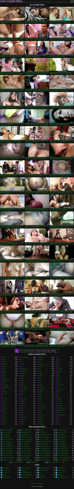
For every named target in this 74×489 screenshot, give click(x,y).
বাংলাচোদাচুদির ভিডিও (44, 457)
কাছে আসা (41, 389)
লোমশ (59, 378)
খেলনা (22, 376)
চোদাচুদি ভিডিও (61, 468)
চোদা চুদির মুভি (42, 432)
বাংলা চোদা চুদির (61, 439)
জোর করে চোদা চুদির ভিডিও (45, 437)
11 (49, 351)
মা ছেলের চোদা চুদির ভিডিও (54, 462)
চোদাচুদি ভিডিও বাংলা (44, 434)
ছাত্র (58, 394)
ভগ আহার (41, 405)
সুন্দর (22, 366)
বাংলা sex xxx (6, 470)
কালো (40, 385)
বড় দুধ (59, 364)
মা (3, 396)
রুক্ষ (58, 422)
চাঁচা (58, 362)
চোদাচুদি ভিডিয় (61, 434)
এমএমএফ (23, 394)
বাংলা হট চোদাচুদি (25, 457)
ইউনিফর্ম (41, 424)
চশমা (40, 394)
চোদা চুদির (41, 430)
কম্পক (4, 401)
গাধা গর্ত (5, 403)
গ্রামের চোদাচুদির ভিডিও (26, 430)
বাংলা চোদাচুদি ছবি (62, 444)
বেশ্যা (40, 378)
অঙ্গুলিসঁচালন (6, 380)
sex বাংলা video (61, 470)
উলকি (4, 389)
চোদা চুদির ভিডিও (7, 432)
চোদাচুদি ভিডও (6, 434)
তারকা (40, 396)
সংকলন (41, 373)
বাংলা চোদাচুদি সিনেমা (63, 448)
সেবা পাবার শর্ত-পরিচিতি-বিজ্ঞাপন (37, 483)
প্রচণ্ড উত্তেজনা (61, 415)
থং (21, 396)
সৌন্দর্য (59, 373)
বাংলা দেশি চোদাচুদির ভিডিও (45, 453)
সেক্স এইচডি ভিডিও (43, 470)
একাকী (22, 382)
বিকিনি (4, 410)
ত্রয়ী (40, 371)
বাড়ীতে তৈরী (61, 385)
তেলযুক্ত (60, 399)
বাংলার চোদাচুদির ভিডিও (17, 462)
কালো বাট (41, 415)
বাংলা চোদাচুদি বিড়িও (44, 446)
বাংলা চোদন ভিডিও (43, 439)
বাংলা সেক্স (5, 472)
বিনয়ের (4, 376)
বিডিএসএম (60, 405)
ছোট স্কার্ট (5, 412)
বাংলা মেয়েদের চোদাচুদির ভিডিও (9, 457)
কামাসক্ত (41, 366)
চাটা (58, 419)
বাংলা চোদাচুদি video (7, 444)
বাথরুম (4, 417)
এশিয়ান (4, 371)
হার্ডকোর (41, 357)
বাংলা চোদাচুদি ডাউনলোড (9, 446)
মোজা (22, 410)
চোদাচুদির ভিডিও (6, 477)
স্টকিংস (4, 373)
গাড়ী (22, 424)
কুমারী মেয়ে (42, 364)
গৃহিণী (40, 399)
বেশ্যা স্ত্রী (4, 394)
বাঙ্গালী (40, 417)
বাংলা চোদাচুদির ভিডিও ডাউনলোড (45, 450)
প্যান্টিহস (59, 424)
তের (22, 362)
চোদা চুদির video (61, 430)
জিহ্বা (22, 422)
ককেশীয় (41, 392)
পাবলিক (4, 419)
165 (53, 351)
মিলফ (4, 369)
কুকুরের (59, 359)
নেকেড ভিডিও (42, 477)
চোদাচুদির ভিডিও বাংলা (26, 437)
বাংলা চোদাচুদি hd (62, 441)
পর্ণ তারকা (41, 387)
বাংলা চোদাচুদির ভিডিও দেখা (64, 450)
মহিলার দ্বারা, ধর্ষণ (62, 408)
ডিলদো (22, 392)
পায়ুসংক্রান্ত (60, 371)
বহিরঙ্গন (4, 382)
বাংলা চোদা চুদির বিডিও (26, 441)
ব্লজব (4, 357)
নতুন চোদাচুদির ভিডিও (8, 439)
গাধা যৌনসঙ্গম (24, 387)
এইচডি (22, 364)
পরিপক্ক (22, 415)
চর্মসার (40, 376)
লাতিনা (4, 405)
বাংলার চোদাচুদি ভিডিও (63, 460)
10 (45, 351)
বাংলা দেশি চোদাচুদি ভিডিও (27, 453)
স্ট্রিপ (40, 369)
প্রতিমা (4, 424)
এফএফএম (23, 405)
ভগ (58, 357)
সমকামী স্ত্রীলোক (6, 387)
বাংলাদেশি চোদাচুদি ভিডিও (64, 457)
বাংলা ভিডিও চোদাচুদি (63, 455)
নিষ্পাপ (4, 366)
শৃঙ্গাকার (4, 378)
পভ (40, 382)
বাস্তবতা (4, 399)
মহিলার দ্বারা (23, 369)
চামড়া (40, 380)
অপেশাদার (60, 369)
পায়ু (58, 417)
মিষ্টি (58, 380)
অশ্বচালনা (41, 359)
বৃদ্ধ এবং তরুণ (42, 408)
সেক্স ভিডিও (60, 475)
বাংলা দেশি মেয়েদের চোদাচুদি (64, 453)
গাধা (22, 359)
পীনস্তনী (4, 362)
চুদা (40, 472)
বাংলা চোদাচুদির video (8, 450)
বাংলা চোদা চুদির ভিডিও (44, 441)
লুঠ (58, 366)
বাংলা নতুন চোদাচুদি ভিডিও (45, 455)
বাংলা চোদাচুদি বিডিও (62, 446)
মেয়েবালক (41, 419)
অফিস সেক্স (23, 417)
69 (21, 408)
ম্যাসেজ (59, 403)
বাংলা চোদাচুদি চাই (43, 444)
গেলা (59, 396)
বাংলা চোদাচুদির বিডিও (26, 450)
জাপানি (22, 380)
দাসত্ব (40, 412)
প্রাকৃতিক (59, 382)
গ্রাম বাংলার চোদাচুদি (7, 430)
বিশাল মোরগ (6, 385)
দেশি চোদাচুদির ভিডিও (63, 437)
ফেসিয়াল (23, 373)
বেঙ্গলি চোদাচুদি (33, 462)
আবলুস (23, 401)
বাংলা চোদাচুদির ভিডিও (11, 1)
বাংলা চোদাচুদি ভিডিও (8, 448)
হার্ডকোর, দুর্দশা (6, 408)
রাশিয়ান (59, 392)
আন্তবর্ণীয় (23, 389)
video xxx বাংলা (25, 477)
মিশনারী (4, 364)
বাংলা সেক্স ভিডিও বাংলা (63, 477)
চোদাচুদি (4, 475)
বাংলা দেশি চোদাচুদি (7, 453)
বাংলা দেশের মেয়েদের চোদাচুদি (9, 455)
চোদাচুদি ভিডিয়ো (6, 437)
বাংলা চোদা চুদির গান (7, 441)
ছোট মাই (5, 359)
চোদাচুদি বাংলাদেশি (62, 432)
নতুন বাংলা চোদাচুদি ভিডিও (27, 439)
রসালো (41, 401)
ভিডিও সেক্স (23, 470)
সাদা (40, 362)
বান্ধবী (22, 378)
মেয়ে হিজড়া (24, 419)
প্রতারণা (41, 403)
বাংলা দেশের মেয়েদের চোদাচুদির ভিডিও (27, 455)
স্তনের (4, 415)
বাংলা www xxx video (26, 475)
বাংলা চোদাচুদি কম (25, 444)
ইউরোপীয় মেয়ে (24, 357)
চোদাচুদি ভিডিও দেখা (26, 434)
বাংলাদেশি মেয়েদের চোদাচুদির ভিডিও (27, 460)
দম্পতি (59, 387)
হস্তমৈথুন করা (24, 371)
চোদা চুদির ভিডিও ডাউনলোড (27, 432)
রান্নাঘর (40, 422)
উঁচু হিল (22, 403)
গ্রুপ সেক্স (60, 401)
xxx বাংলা (60, 472)
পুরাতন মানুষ (60, 410)
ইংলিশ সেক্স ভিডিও (25, 468)
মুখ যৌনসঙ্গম (24, 399)
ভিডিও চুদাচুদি (6, 468)
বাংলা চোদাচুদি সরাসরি (44, 448)
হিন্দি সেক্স (41, 475)
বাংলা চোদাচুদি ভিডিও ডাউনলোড (27, 448)
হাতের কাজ (60, 389)
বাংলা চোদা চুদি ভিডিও (44, 468)
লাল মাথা (23, 385)
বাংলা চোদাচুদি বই (25, 446)
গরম (59, 376)
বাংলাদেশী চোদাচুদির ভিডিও (45, 460)
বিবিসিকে (5, 392)
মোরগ (40, 410)
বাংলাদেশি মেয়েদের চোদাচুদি (9, 460)
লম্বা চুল (59, 412)
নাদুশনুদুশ (5, 422)
